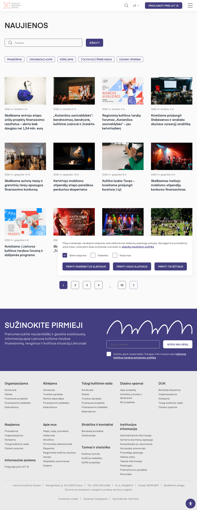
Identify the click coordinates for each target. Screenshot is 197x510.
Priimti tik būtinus (170, 266)
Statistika (99, 255)
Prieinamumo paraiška (133, 469)
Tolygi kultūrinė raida (96, 59)
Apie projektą (128, 389)
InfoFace (133, 498)
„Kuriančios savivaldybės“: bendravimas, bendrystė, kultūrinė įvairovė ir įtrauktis (73, 119)
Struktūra (48, 439)
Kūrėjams (66, 59)
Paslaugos (126, 465)
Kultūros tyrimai (91, 453)
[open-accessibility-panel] (190, 503)
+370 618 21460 (101, 485)
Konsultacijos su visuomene (136, 444)
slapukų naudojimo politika (138, 246)
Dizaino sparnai (130, 59)
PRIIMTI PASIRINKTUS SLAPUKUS (86, 266)
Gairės (8, 394)
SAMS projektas (91, 462)
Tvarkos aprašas (53, 394)
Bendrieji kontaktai (92, 431)
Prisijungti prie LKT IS (164, 5)
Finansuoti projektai (16, 398)
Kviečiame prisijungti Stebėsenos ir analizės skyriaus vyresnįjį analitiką (170, 119)
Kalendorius (12, 407)
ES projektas (127, 402)
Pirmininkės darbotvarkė (57, 444)
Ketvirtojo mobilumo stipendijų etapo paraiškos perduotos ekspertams (73, 185)
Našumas (122, 255)
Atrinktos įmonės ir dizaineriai (131, 395)
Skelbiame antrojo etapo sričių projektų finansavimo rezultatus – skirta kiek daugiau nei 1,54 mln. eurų (24, 121)
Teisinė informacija (131, 461)
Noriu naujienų (177, 344)
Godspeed (101, 498)
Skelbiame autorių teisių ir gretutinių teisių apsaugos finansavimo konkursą (24, 185)
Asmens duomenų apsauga (136, 439)
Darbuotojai (88, 435)
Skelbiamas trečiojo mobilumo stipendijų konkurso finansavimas (168, 185)
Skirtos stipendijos (53, 398)
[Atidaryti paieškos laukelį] (126, 5)
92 (122, 285)
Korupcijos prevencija (132, 448)
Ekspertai (48, 448)
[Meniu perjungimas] (190, 5)
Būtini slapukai (74, 255)
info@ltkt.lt (127, 485)
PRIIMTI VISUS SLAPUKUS (132, 266)
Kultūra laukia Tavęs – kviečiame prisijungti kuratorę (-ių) (118, 185)
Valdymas (49, 435)
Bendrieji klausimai (169, 389)
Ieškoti (94, 42)
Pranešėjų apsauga (131, 452)
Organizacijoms (40, 59)
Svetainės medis (68, 498)
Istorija (47, 456)
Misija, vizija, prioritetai (55, 431)
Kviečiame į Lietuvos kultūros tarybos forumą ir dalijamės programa (24, 250)
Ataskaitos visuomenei (56, 461)
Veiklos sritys (127, 456)
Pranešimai (14, 59)
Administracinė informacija (135, 435)
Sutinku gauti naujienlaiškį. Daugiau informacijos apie (146, 355)
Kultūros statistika (92, 458)
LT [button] (134, 5)
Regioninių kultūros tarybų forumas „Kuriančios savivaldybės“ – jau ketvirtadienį (121, 121)
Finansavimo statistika (18, 402)
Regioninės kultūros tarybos (59, 452)
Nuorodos (126, 474)
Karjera (47, 465)
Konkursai (10, 389)
